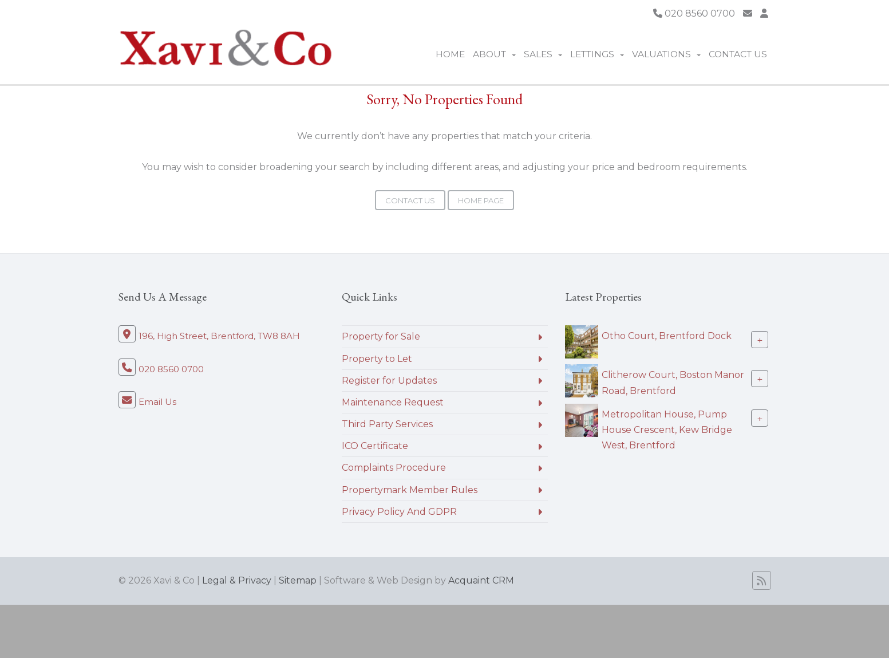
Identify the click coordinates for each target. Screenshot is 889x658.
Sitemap (298, 580)
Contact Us (738, 54)
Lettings (597, 54)
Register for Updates (389, 380)
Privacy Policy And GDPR (399, 511)
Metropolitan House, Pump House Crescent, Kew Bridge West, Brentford (667, 430)
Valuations (666, 54)
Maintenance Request (393, 402)
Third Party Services (387, 424)
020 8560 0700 (694, 13)
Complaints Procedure (394, 467)
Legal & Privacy (236, 580)
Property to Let (377, 358)
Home (450, 54)
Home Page (481, 200)
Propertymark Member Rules (409, 489)
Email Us (157, 401)
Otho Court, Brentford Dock (667, 335)
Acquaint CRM (481, 580)
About (494, 54)
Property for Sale (381, 336)
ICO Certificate (375, 445)
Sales (543, 54)
